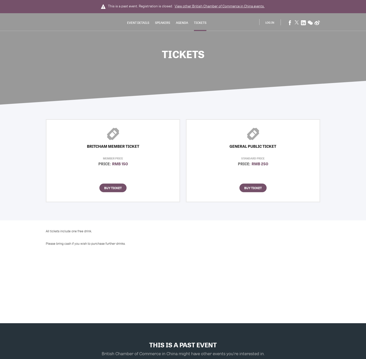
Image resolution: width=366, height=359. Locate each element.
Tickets (200, 23)
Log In (269, 22)
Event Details (138, 23)
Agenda (182, 23)
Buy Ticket (113, 188)
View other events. (220, 6)
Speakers (162, 23)
